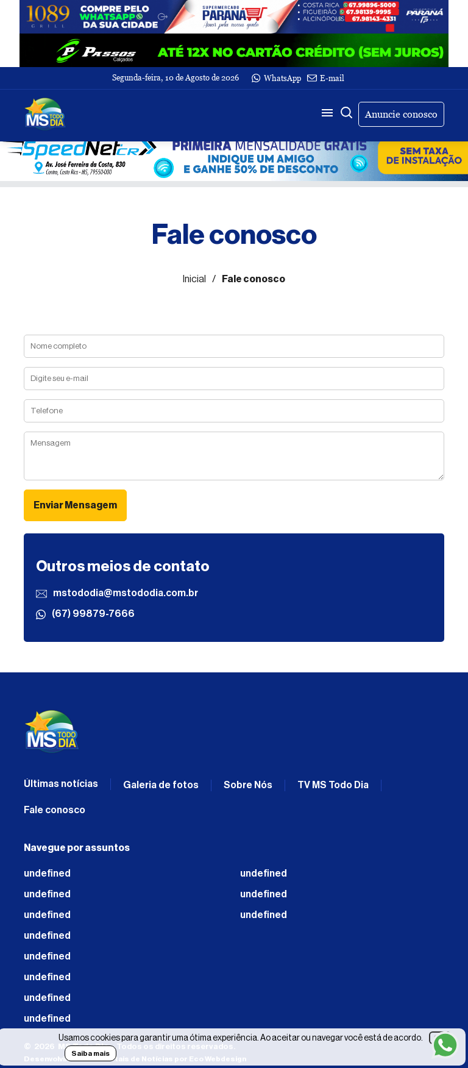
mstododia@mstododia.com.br (117, 593)
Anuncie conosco (401, 114)
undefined (47, 873)
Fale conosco (54, 810)
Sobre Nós (248, 785)
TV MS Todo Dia (333, 785)
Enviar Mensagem (75, 505)
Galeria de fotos (161, 785)
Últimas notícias (61, 784)
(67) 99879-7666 (85, 614)
